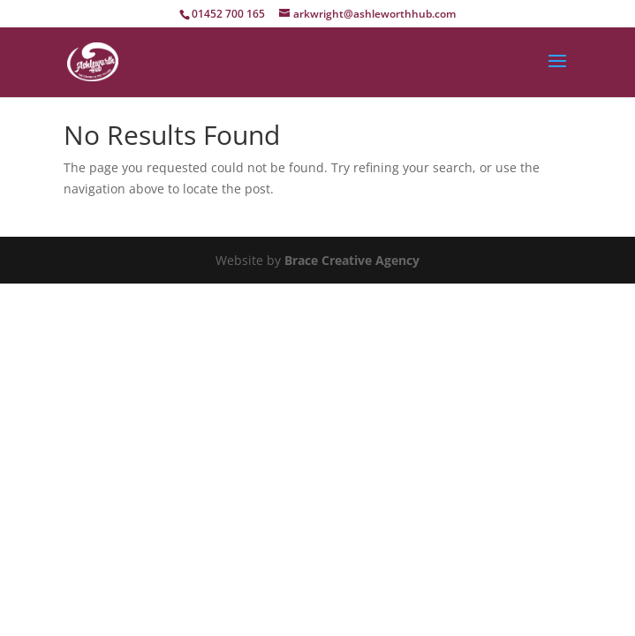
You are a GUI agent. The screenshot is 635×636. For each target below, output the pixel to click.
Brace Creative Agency (352, 260)
